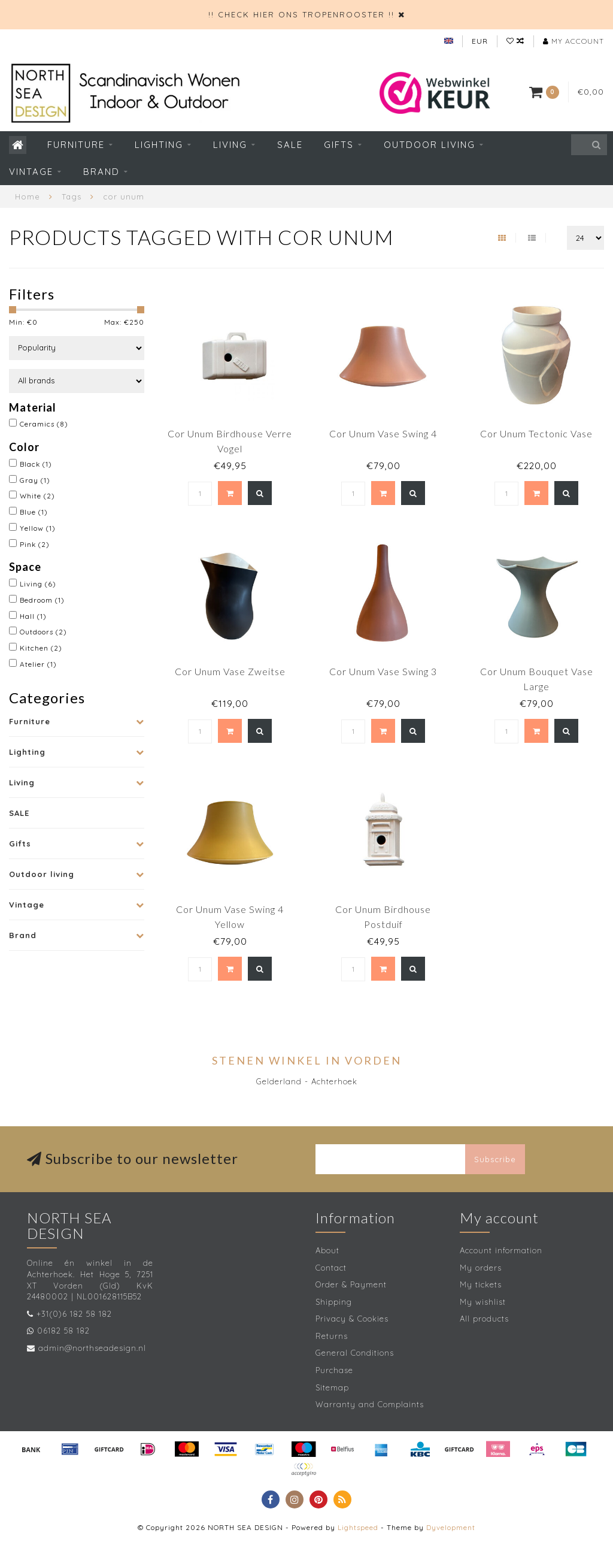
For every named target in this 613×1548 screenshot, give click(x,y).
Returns (331, 1336)
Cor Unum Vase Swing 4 (383, 433)
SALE (290, 144)
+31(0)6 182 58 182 (74, 1314)
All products (484, 1318)
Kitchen (41, 647)
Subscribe (495, 1159)
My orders (481, 1267)
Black (36, 463)
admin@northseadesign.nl (92, 1348)
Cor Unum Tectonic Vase (536, 433)
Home (27, 196)
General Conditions (354, 1352)
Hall (33, 616)
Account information (501, 1250)
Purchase (334, 1370)
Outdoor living (429, 144)
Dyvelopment (450, 1527)
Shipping (333, 1302)
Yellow (38, 528)
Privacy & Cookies (352, 1318)
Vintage (31, 171)
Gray (35, 480)
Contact (331, 1267)
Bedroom (42, 599)
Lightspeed (358, 1527)
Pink (35, 544)
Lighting (159, 144)
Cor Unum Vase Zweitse (230, 671)
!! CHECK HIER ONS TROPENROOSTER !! (301, 14)
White (37, 495)
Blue (34, 511)
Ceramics (44, 423)
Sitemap (332, 1387)
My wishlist (483, 1302)
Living (230, 144)
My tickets (481, 1284)
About (327, 1250)
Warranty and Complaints (369, 1404)
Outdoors (43, 631)
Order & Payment (351, 1284)
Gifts (339, 144)
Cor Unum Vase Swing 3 (383, 671)
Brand (101, 171)
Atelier (38, 664)
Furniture (76, 144)
